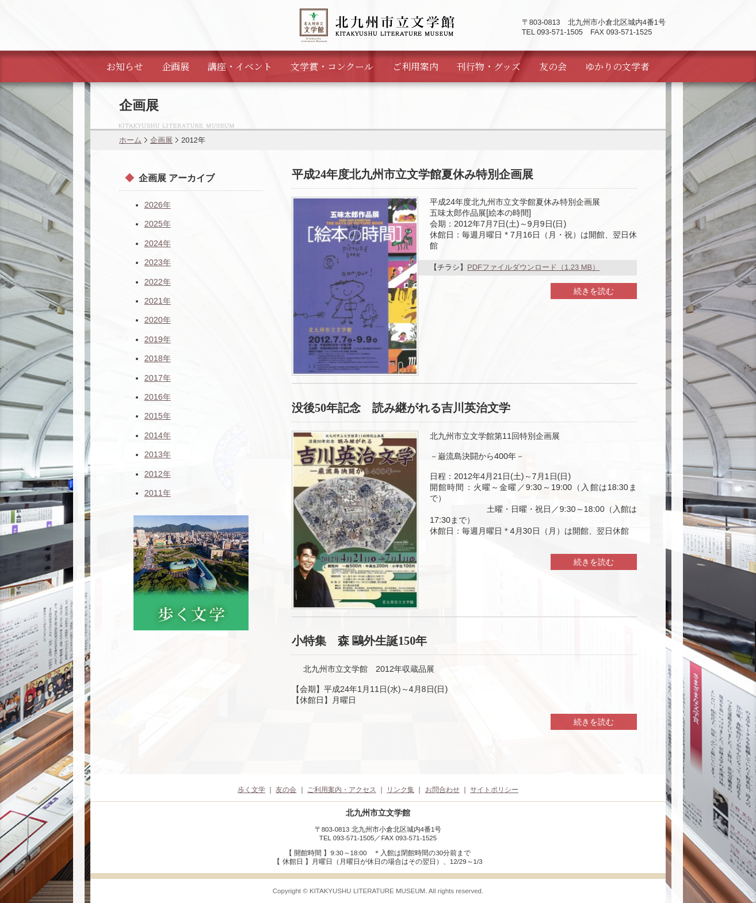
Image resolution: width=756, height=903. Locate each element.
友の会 (553, 66)
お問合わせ (442, 789)
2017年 (157, 377)
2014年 (157, 435)
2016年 (157, 396)
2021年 (157, 300)
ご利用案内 (415, 66)
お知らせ (124, 66)
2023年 (157, 262)
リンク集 (400, 789)
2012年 (157, 474)
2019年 (157, 339)
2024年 (157, 243)
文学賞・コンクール (332, 66)
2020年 (157, 319)
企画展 (175, 66)
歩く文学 (251, 789)
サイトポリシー (494, 789)
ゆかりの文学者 (617, 66)
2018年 (157, 358)
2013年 (157, 454)
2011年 (157, 493)
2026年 (157, 204)
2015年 (157, 415)
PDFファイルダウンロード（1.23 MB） (533, 267)
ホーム (130, 140)
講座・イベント (240, 66)
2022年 (157, 281)
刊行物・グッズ (489, 66)
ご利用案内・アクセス (341, 789)
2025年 (157, 223)
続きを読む (594, 291)
